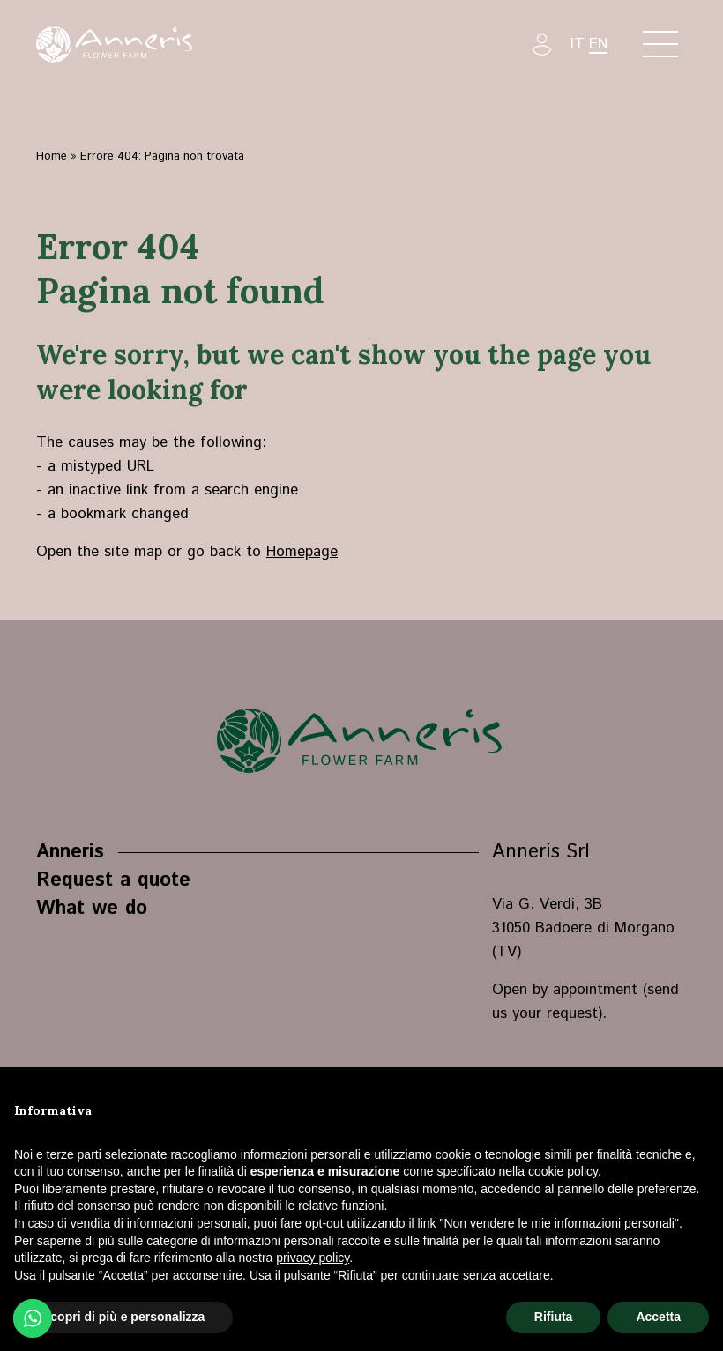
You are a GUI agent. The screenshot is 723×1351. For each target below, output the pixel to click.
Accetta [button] (658, 1317)
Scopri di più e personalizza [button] (123, 1317)
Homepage (302, 551)
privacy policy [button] (312, 1258)
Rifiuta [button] (553, 1317)
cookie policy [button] (563, 1171)
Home (51, 156)
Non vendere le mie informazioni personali (558, 1223)
